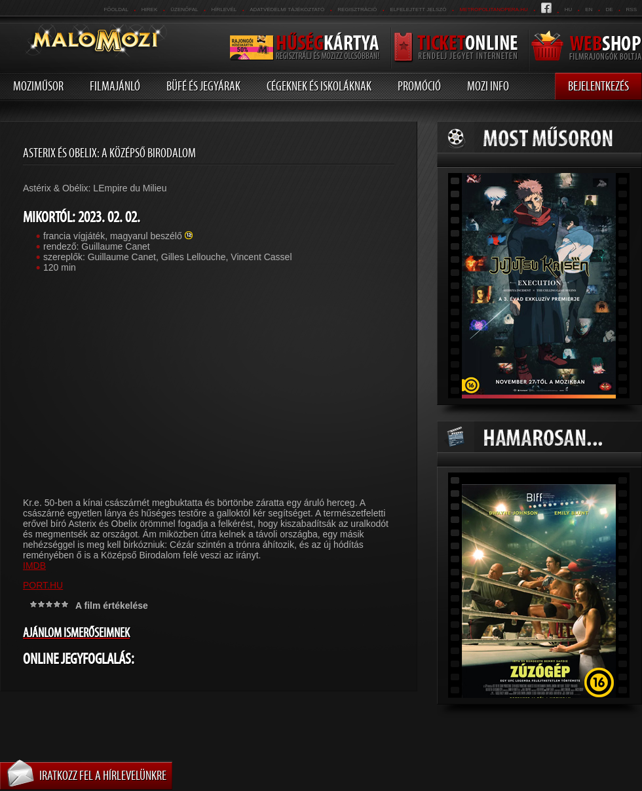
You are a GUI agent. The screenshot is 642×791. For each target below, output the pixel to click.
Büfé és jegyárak (203, 86)
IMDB (34, 565)
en (588, 9)
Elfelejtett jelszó (418, 9)
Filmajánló (115, 86)
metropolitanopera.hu (493, 9)
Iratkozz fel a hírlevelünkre (102, 775)
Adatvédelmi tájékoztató (287, 9)
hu (569, 9)
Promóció (419, 86)
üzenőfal (184, 9)
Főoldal (116, 9)
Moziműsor (38, 86)
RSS (631, 9)
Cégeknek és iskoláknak (319, 86)
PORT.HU (43, 585)
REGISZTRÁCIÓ (357, 9)
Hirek (149, 9)
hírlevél (224, 9)
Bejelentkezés (598, 86)
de (609, 9)
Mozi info (488, 86)
